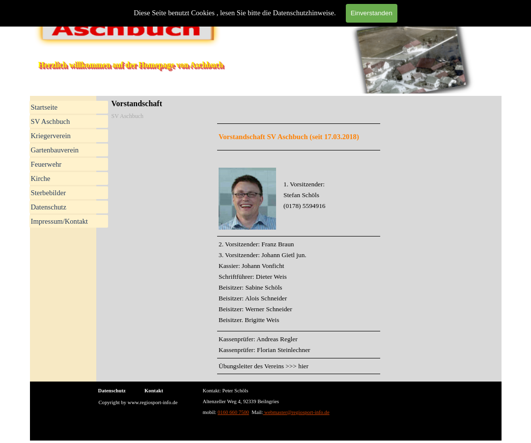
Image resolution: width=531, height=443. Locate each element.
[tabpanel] (299, 248)
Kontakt (153, 390)
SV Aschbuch (50, 121)
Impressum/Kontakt (59, 221)
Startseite (44, 107)
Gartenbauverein (55, 150)
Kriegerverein (51, 136)
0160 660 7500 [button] (233, 412)
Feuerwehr (46, 164)
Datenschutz (48, 207)
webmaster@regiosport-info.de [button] (296, 412)
